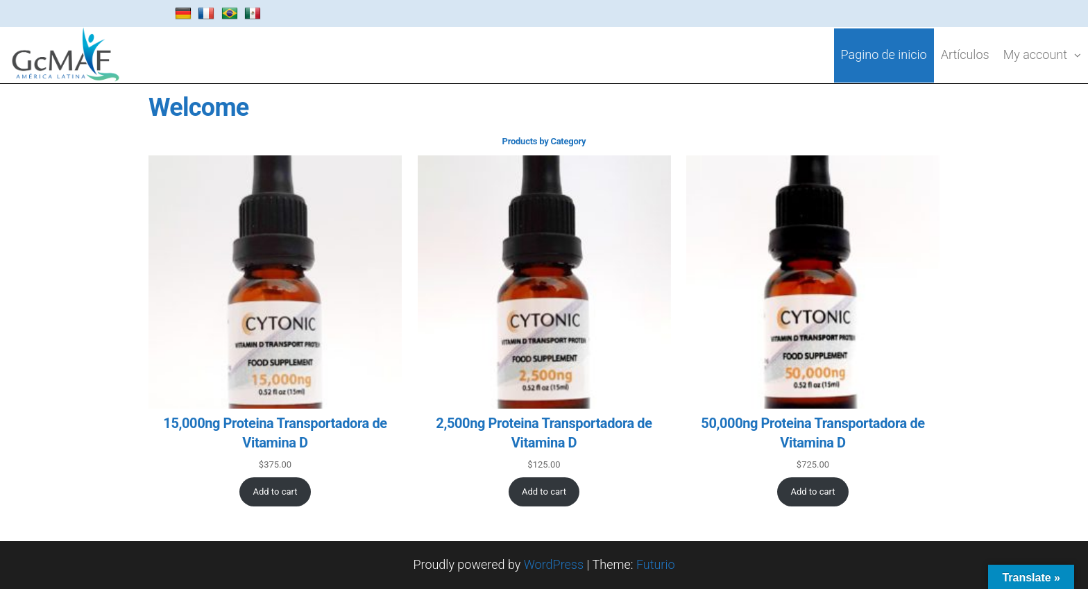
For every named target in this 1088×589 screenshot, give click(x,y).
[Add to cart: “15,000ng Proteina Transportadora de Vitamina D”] (275, 491)
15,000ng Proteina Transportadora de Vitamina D (274, 433)
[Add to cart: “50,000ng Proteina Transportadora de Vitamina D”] (813, 491)
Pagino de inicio (884, 54)
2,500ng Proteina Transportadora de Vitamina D (544, 433)
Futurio (655, 564)
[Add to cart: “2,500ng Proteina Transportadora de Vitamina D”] (544, 491)
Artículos (965, 54)
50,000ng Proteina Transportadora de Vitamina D (812, 433)
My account (1035, 54)
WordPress (554, 564)
